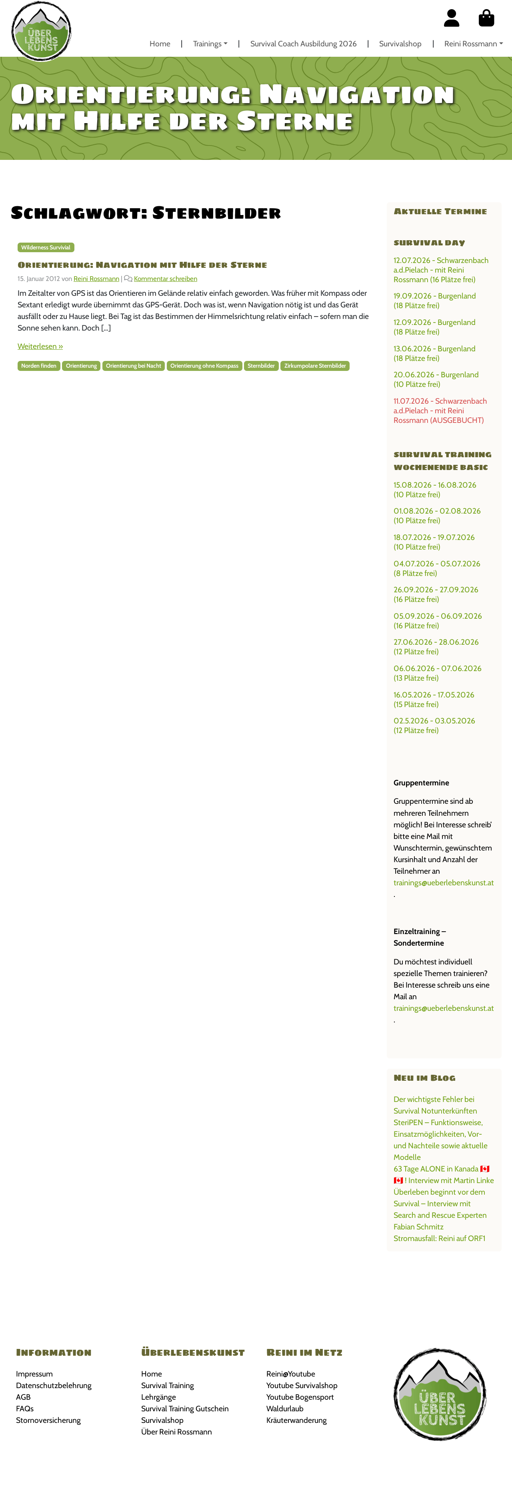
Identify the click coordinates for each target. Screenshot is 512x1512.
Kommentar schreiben (165, 279)
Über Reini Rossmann (176, 1431)
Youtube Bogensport (300, 1397)
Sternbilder (261, 365)
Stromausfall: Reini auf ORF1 (439, 1238)
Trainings (207, 43)
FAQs (25, 1408)
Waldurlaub (285, 1408)
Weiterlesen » (40, 346)
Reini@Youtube (290, 1374)
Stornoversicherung (48, 1420)
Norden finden (38, 365)
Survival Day (429, 242)
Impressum (34, 1374)
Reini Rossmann (470, 43)
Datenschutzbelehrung (54, 1385)
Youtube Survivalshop (302, 1385)
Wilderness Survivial (45, 247)
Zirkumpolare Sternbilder (315, 365)
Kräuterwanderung (296, 1420)
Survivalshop (400, 43)
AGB (23, 1397)
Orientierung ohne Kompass (204, 365)
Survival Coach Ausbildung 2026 (303, 43)
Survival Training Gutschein (185, 1408)
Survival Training (167, 1385)
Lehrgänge (158, 1397)
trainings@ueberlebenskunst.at (444, 882)
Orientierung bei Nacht (133, 365)
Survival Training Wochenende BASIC (443, 461)
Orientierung (81, 365)
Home (160, 43)
